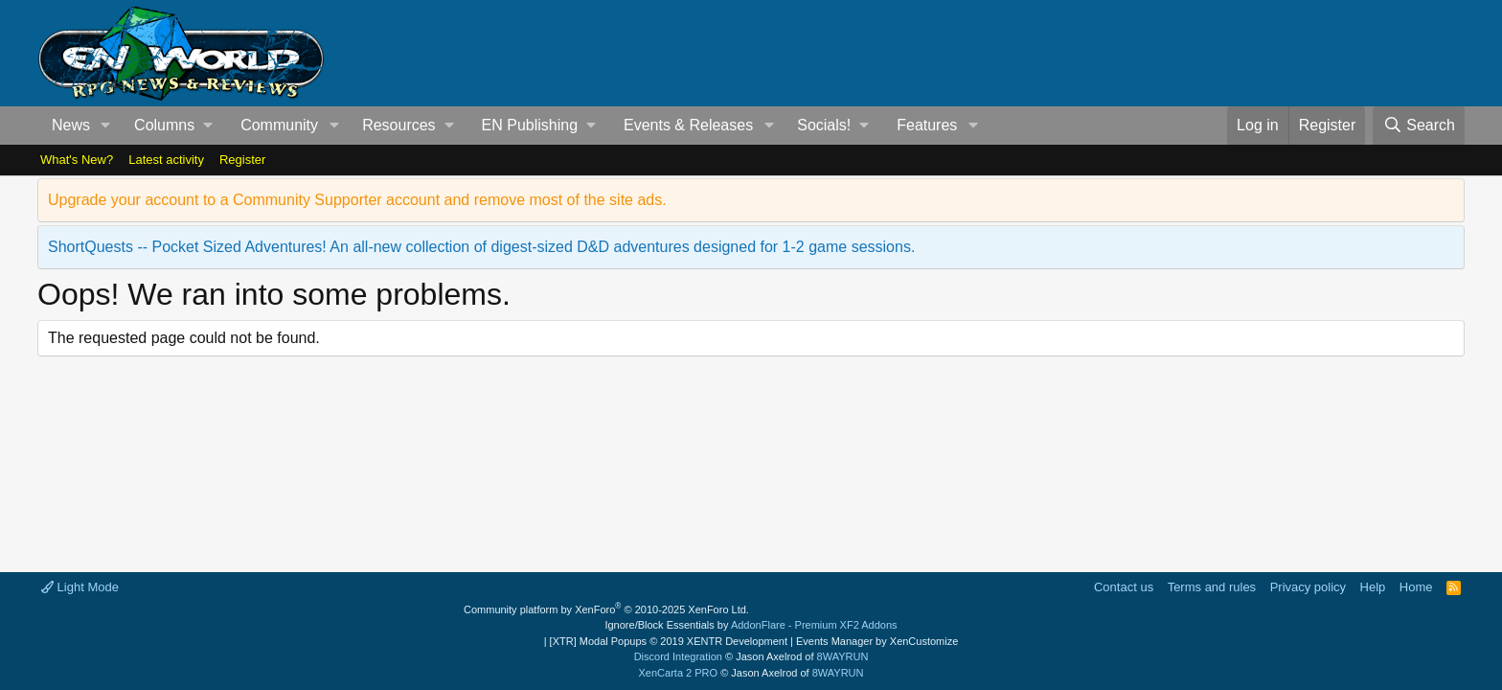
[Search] (1419, 125)
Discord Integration (678, 656)
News (71, 125)
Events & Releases (688, 125)
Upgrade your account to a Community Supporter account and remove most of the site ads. (357, 200)
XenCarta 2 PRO (678, 672)
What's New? (76, 159)
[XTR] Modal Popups (668, 641)
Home (1416, 587)
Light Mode (80, 587)
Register (242, 159)
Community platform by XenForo (606, 609)
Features (927, 125)
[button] (106, 125)
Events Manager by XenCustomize (877, 641)
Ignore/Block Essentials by (750, 625)
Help (1373, 587)
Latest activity (166, 159)
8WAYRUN (843, 656)
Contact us (1123, 587)
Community (279, 125)
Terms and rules (1212, 587)
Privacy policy (1308, 587)
